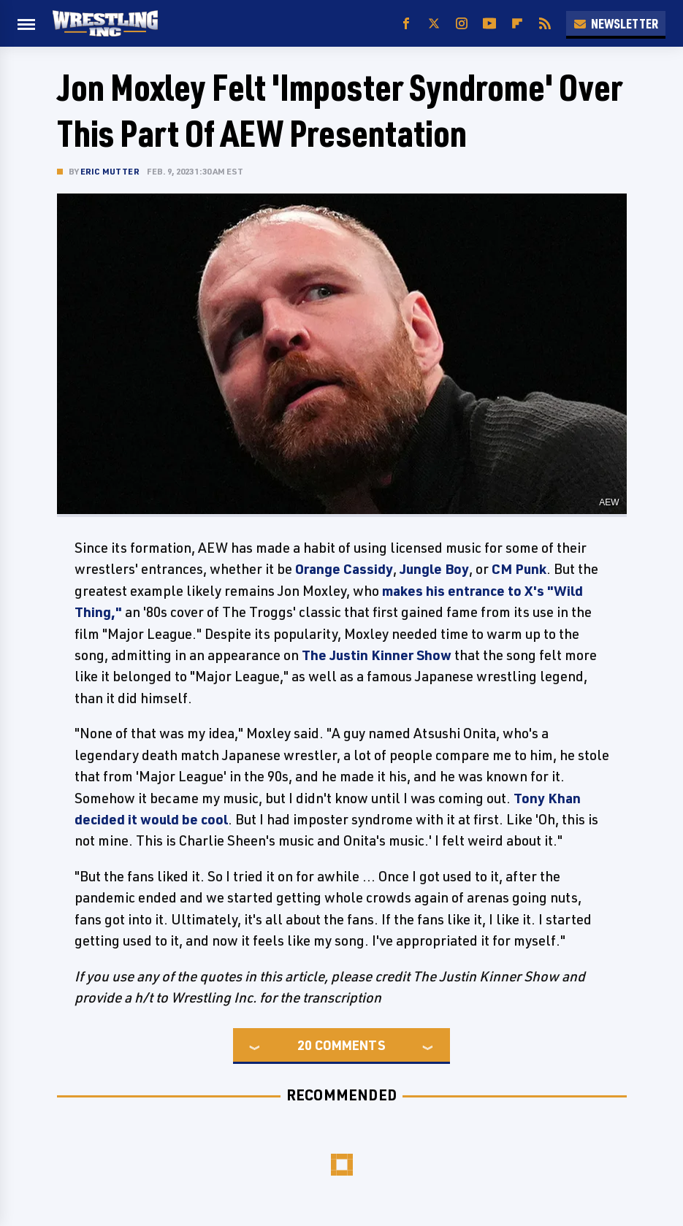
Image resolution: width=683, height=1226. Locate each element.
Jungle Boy (434, 569)
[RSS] (545, 24)
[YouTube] (489, 24)
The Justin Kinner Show (376, 655)
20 (304, 1045)
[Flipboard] (517, 24)
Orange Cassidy (344, 569)
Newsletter (615, 23)
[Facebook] (406, 24)
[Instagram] (461, 24)
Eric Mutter (110, 171)
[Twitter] (433, 24)
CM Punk (519, 569)
